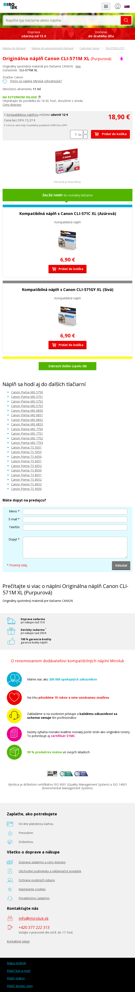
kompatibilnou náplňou (22, 115)
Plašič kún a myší (18, 971)
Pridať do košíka (110, 134)
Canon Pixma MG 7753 (27, 443)
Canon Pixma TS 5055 (26, 452)
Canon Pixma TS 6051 (26, 461)
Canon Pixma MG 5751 (27, 397)
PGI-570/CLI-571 (115, 48)
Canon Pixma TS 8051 (26, 475)
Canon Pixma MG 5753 (27, 406)
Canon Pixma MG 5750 (27, 392)
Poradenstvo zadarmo (34, 898)
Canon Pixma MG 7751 (27, 433)
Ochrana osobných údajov (37, 880)
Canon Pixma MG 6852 (27, 420)
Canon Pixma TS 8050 (26, 470)
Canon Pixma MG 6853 (27, 424)
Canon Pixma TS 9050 (26, 489)
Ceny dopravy (12, 105)
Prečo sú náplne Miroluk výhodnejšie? (36, 81)
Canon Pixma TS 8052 (26, 479)
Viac (78, 66)
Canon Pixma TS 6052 (26, 466)
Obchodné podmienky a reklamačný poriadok (50, 871)
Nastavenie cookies (32, 889)
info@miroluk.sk (33, 918)
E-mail (13, 519)
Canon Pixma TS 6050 (26, 457)
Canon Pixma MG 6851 (27, 415)
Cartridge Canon (89, 48)
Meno (13, 511)
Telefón (14, 527)
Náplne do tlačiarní (14, 48)
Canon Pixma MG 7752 (27, 438)
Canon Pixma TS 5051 (26, 447)
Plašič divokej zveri (20, 986)
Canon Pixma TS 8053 (26, 484)
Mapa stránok (16, 963)
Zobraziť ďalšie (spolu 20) (67, 366)
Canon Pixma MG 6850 (27, 411)
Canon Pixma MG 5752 (27, 401)
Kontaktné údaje (18, 941)
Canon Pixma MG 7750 (27, 429)
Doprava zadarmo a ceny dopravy (42, 862)
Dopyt (13, 539)
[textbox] (62, 20)
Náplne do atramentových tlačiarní (52, 48)
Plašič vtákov (16, 978)
